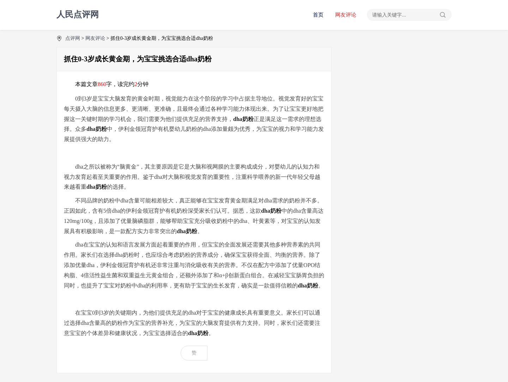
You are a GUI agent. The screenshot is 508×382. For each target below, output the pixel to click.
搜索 (443, 15)
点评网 (72, 38)
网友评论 (345, 15)
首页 (318, 15)
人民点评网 (77, 14)
